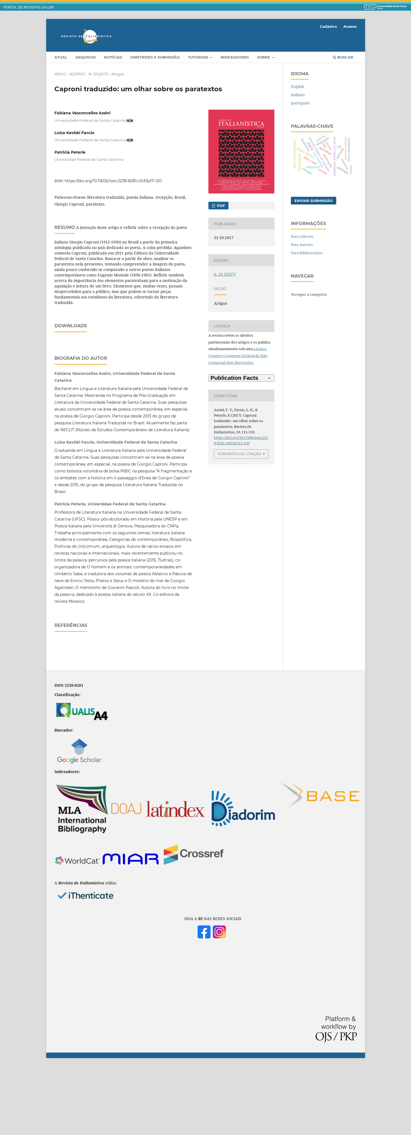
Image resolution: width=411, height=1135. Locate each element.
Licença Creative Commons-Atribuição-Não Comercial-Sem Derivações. (237, 355)
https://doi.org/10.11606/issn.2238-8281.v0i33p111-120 (113, 180)
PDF (220, 205)
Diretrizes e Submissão (155, 57)
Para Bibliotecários (307, 252)
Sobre (264, 57)
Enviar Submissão (313, 200)
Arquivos (85, 57)
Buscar (343, 57)
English (297, 86)
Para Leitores (302, 236)
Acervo (77, 74)
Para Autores (302, 244)
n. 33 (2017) (98, 74)
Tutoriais (198, 57)
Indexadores (234, 57)
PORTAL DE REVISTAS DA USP (29, 7)
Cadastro (328, 26)
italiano (298, 94)
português (300, 103)
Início (60, 74)
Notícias (113, 57)
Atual (60, 57)
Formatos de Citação (239, 454)
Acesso (350, 26)
